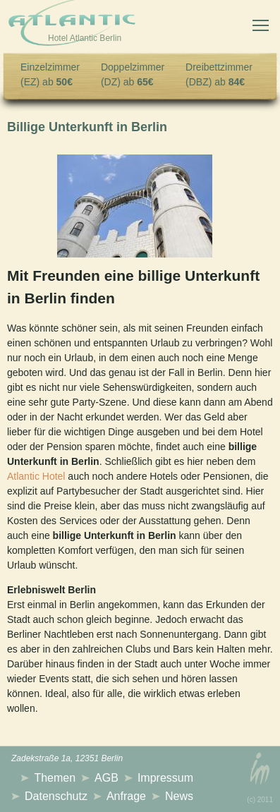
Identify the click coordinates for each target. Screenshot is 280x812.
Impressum (165, 778)
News (179, 796)
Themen (54, 778)
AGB (106, 778)
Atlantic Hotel (36, 476)
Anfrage (126, 796)
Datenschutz (56, 796)
